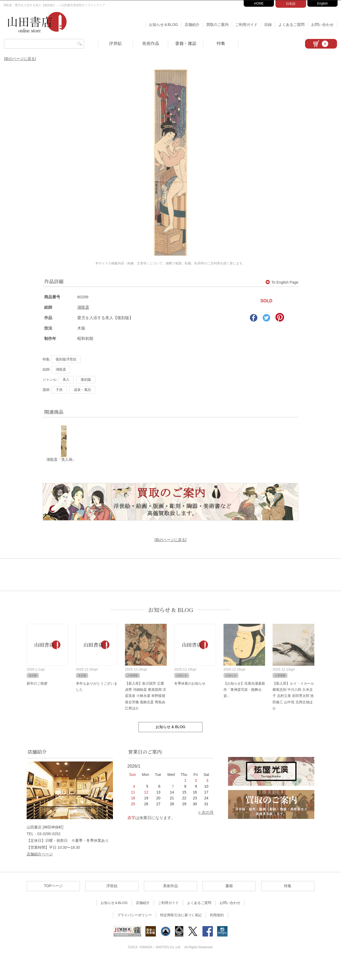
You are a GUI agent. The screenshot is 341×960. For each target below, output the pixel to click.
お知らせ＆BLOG (163, 24)
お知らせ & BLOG (170, 610)
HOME (259, 3)
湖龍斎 (83, 307)
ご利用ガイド (246, 24)
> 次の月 (206, 812)
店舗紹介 (192, 24)
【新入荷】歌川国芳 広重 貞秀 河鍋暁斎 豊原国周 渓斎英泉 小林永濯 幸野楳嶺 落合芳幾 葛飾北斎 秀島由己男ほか (145, 696)
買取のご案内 (217, 24)
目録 (268, 24)
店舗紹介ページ (40, 854)
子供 (59, 390)
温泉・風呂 (82, 390)
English (322, 3)
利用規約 (217, 915)
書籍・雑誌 (185, 43)
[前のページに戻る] (20, 59)
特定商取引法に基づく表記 (181, 915)
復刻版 (86, 380)
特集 (221, 43)
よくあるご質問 (291, 24)
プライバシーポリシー (134, 915)
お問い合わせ (322, 24)
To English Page (282, 282)
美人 (66, 380)
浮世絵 (115, 43)
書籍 (229, 886)
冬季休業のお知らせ (189, 683)
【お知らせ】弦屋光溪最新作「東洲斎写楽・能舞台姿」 (244, 689)
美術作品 (150, 43)
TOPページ (53, 886)
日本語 (290, 4)
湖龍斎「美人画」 (61, 460)
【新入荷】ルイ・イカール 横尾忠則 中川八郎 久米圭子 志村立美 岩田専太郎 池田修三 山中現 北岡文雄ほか (293, 696)
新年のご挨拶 (37, 683)
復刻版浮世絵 (66, 359)
